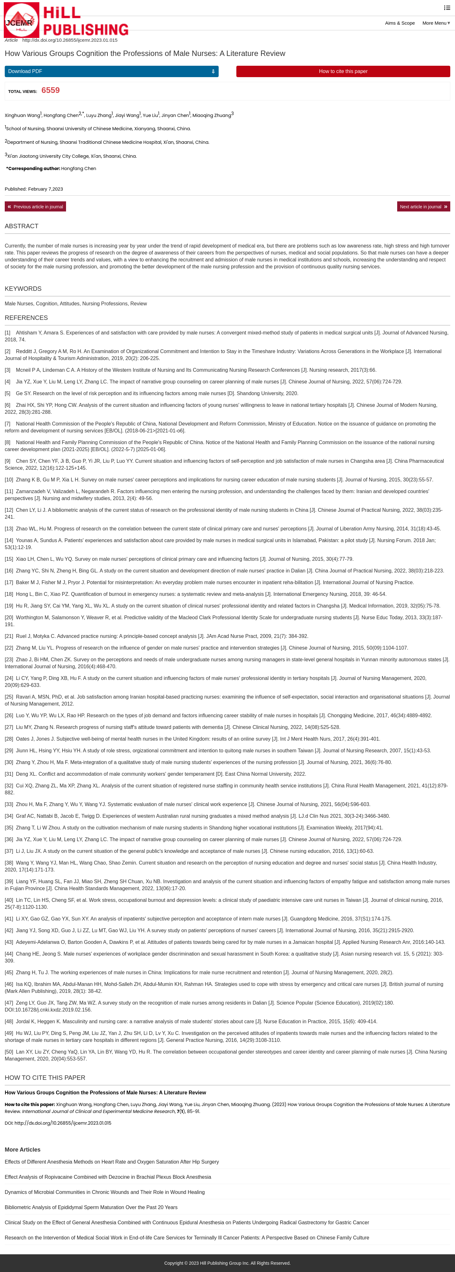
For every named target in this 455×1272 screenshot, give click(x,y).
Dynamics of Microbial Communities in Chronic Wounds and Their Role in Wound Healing (105, 1192)
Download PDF (25, 71)
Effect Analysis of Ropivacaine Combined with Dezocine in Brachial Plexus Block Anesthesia (108, 1177)
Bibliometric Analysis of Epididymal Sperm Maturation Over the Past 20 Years (91, 1207)
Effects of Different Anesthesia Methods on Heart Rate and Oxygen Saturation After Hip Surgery (112, 1162)
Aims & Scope (400, 23)
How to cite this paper (343, 71)
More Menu (434, 23)
